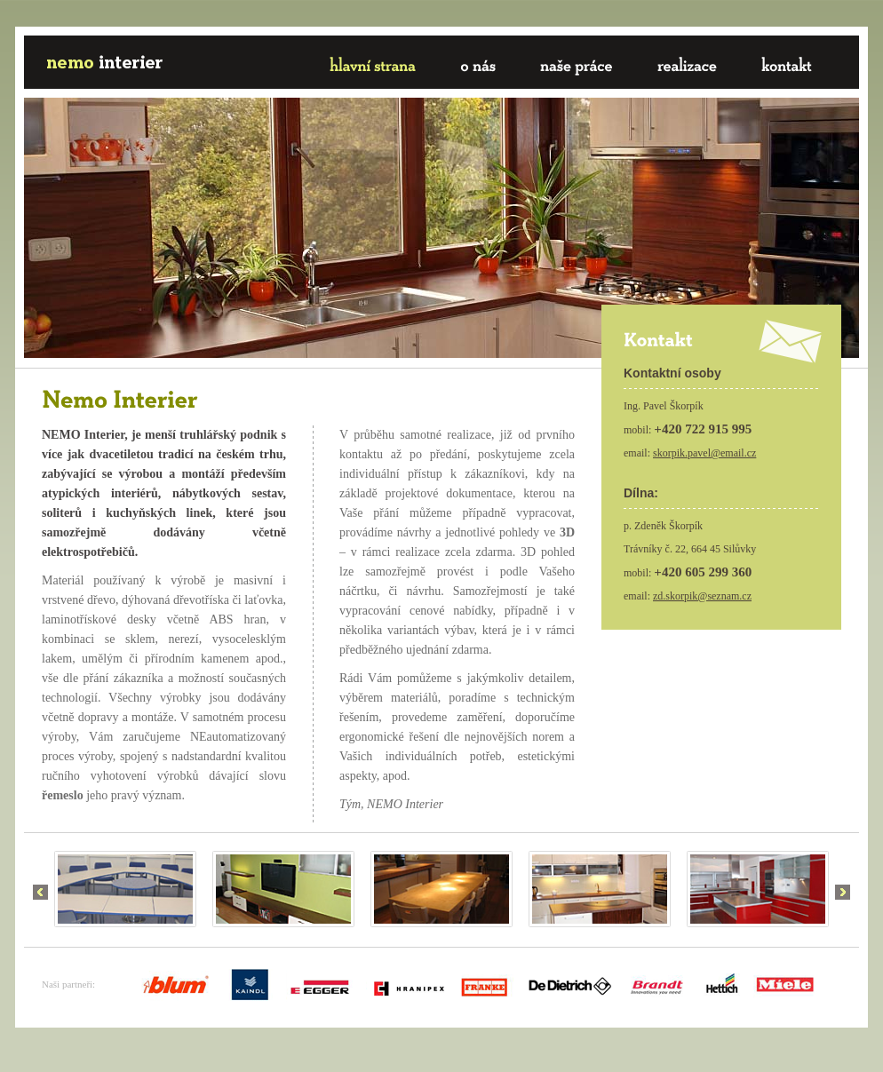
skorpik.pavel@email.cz (704, 453)
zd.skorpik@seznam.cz (702, 596)
